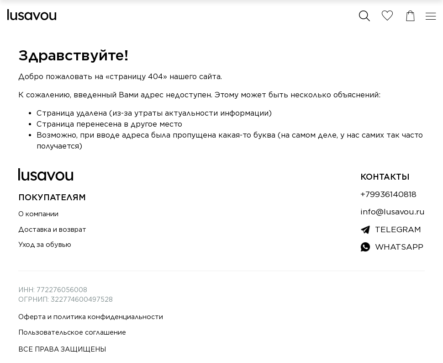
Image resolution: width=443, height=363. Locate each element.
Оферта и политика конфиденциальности (90, 316)
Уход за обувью (44, 244)
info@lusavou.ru (392, 211)
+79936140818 (388, 194)
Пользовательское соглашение (72, 332)
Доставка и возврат (52, 229)
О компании (38, 214)
